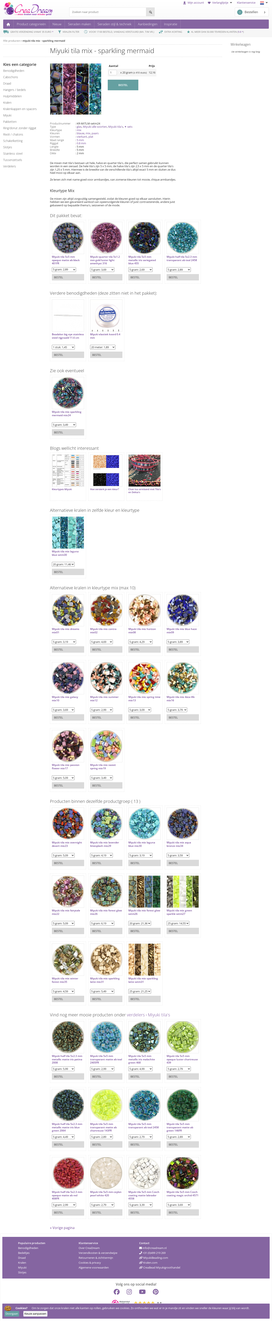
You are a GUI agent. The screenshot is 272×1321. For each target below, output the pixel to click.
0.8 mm (81, 143)
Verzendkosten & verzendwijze (98, 1251)
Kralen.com (148, 1260)
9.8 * (240, 31)
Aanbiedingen (147, 24)
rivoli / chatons (13, 134)
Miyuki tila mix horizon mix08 (138, 626)
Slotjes (22, 1270)
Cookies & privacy (90, 1260)
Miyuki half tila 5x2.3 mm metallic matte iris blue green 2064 (65, 1123)
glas (79, 127)
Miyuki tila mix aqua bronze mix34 (172, 840)
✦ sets (128, 127)
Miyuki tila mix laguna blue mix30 (137, 840)
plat (90, 137)
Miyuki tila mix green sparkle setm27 (173, 908)
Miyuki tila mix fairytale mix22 (66, 908)
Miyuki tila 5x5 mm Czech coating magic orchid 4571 (172, 1191)
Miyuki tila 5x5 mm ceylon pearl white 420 (101, 1189)
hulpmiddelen (12, 96)
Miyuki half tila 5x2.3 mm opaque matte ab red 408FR (65, 1191)
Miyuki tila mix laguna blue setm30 (65, 549)
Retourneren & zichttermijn (96, 1255)
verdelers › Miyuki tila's (148, 1013)
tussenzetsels (12, 160)
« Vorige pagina (62, 1225)
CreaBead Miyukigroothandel (159, 1265)
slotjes (7, 147)
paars (95, 133)
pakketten (10, 122)
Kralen (22, 1260)
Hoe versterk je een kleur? (102, 487)
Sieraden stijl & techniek (114, 24)
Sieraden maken (79, 24)
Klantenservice (246, 2)
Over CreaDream (89, 1246)
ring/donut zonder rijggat (19, 128)
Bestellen (247, 12)
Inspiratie (170, 24)
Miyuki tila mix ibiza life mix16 (174, 694)
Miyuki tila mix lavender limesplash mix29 (102, 840)
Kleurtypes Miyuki (62, 487)
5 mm (80, 140)
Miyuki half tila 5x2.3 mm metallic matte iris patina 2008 (65, 1055)
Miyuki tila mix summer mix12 (102, 694)
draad (7, 83)
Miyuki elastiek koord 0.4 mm (103, 334)
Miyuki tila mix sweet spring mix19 (101, 762)
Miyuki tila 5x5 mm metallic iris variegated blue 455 (138, 258)
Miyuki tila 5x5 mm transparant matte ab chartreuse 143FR (101, 1123)
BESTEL (123, 85)
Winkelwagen (241, 44)
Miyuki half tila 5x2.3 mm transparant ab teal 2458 (174, 258)
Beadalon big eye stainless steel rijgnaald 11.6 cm (66, 336)
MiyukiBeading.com (153, 1255)
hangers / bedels (14, 90)
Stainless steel (13, 153)
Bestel (58, 275)
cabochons (10, 77)
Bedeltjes (24, 1251)
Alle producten (11, 40)
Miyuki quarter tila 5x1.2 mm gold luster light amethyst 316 (103, 258)
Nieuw (56, 24)
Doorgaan (12, 1313)
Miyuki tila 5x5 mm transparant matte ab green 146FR (173, 1123)
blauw (80, 133)
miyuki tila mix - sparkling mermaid (44, 40)
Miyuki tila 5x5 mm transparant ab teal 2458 (136, 1123)
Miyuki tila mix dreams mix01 (65, 626)
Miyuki (22, 1265)
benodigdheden (13, 71)
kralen (7, 102)
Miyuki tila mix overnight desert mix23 (67, 840)
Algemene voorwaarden (94, 1265)
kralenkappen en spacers (20, 109)
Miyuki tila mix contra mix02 (101, 626)
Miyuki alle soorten (95, 127)
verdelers (9, 166)
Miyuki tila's (115, 127)
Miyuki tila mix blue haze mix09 (175, 626)
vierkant (82, 137)
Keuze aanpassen (35, 1313)
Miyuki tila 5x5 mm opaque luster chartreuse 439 (171, 1055)
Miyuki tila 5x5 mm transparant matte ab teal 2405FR (101, 1055)
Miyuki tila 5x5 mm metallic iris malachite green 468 (137, 1055)
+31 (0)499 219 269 (152, 1251)
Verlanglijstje (220, 2)
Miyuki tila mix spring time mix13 (137, 694)
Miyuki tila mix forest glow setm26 (137, 908)
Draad (22, 1255)
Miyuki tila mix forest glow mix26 (100, 908)
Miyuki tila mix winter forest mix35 (65, 976)
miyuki (7, 115)
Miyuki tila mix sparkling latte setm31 (139, 976)
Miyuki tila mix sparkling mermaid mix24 (66, 411)
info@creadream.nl (153, 1246)
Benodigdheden (28, 1246)
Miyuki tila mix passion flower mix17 (65, 762)
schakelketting (13, 141)
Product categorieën (31, 24)
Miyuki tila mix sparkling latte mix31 (103, 976)
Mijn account (193, 2)
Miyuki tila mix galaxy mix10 (65, 694)
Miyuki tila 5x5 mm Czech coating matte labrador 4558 (136, 1191)
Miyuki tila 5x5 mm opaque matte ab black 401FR (66, 258)
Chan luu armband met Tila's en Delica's (137, 489)
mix (79, 130)
